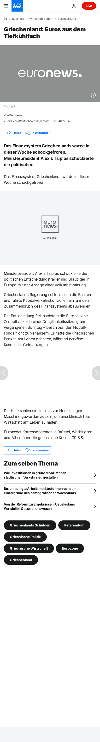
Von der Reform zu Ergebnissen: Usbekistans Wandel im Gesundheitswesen (39, 506)
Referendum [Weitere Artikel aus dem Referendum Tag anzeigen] (74, 525)
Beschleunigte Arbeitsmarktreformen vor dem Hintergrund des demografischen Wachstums (40, 490)
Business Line (67, 18)
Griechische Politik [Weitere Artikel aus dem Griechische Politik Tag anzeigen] (25, 537)
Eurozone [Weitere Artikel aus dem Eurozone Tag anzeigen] (70, 548)
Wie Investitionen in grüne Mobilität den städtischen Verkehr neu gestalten (35, 475)
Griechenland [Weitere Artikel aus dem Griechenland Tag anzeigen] (21, 560)
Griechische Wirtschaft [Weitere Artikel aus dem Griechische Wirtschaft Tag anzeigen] (29, 548)
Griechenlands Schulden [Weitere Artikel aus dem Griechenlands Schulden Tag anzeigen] (30, 525)
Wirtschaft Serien (40, 18)
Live (89, 6)
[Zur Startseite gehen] (17, 6)
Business (18, 18)
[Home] (5, 18)
